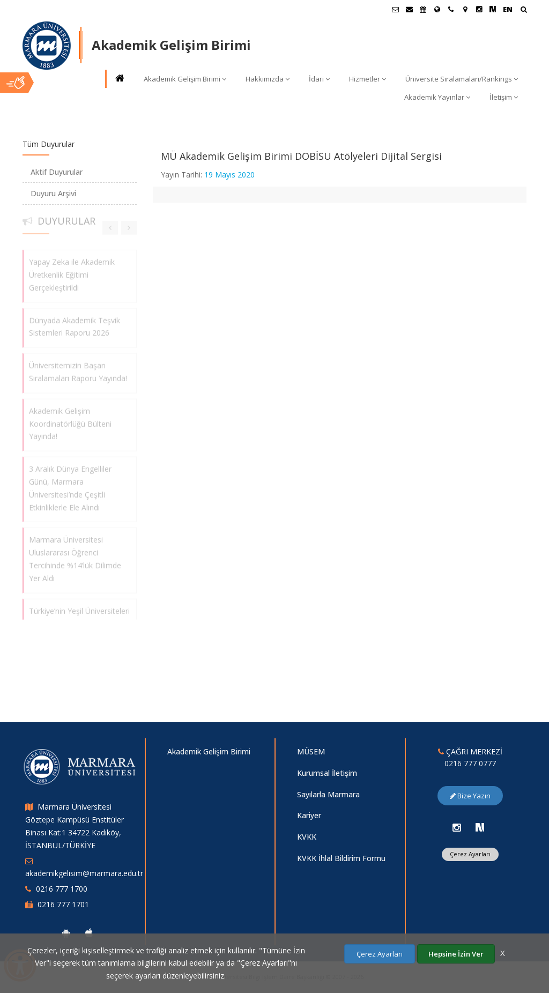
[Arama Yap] (524, 10)
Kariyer (309, 815)
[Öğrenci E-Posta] (395, 9)
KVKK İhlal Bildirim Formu (341, 858)
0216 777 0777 (470, 763)
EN (508, 9)
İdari (319, 79)
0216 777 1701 (63, 904)
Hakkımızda (268, 79)
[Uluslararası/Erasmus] (437, 9)
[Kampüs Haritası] (464, 9)
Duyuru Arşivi (53, 193)
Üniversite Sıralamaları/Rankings (461, 79)
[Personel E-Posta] (409, 9)
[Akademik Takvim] (423, 9)
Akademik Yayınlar (437, 97)
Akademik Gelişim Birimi (185, 79)
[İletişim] (451, 9)
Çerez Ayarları (470, 854)
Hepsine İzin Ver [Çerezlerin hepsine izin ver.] (456, 954)
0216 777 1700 (61, 889)
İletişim (503, 97)
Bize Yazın (470, 796)
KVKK (306, 837)
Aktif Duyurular (57, 172)
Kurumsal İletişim (327, 773)
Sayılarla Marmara (328, 794)
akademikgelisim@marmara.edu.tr (84, 873)
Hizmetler (367, 79)
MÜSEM (311, 751)
